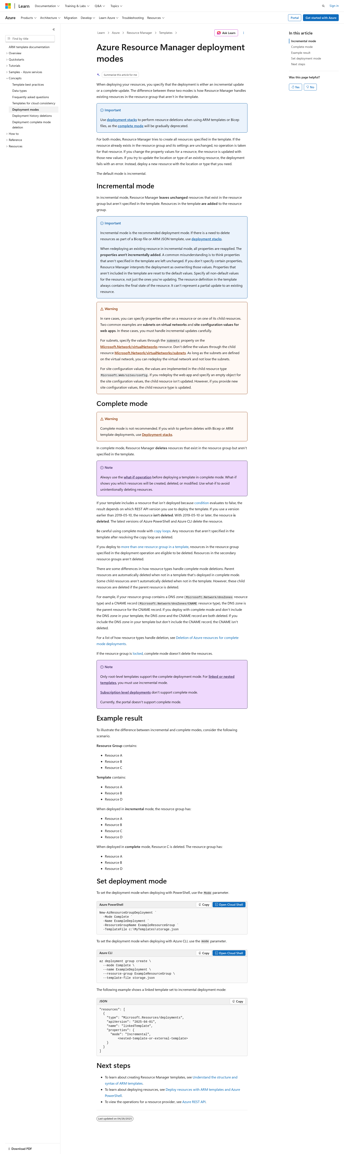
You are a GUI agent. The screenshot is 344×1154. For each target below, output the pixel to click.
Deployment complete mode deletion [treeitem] (31, 125)
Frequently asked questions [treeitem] (30, 97)
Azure (116, 33)
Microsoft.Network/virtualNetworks (129, 346)
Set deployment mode (306, 58)
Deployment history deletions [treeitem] (32, 116)
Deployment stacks (157, 434)
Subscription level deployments (125, 692)
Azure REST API (194, 1101)
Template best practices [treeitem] (28, 84)
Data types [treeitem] (19, 90)
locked (138, 653)
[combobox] (30, 38)
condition (201, 502)
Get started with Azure (321, 18)
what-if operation (137, 477)
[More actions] (243, 32)
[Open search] (323, 6)
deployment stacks (122, 119)
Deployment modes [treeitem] (25, 109)
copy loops (162, 530)
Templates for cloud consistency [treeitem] (33, 103)
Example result (300, 52)
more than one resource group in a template (154, 546)
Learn (101, 33)
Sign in (334, 6)
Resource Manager (139, 33)
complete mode (130, 125)
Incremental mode (303, 41)
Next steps (298, 64)
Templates (165, 33)
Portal (295, 18)
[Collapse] (53, 29)
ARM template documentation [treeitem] (29, 47)
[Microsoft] (8, 6)
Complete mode (302, 47)
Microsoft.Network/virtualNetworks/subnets (150, 352)
